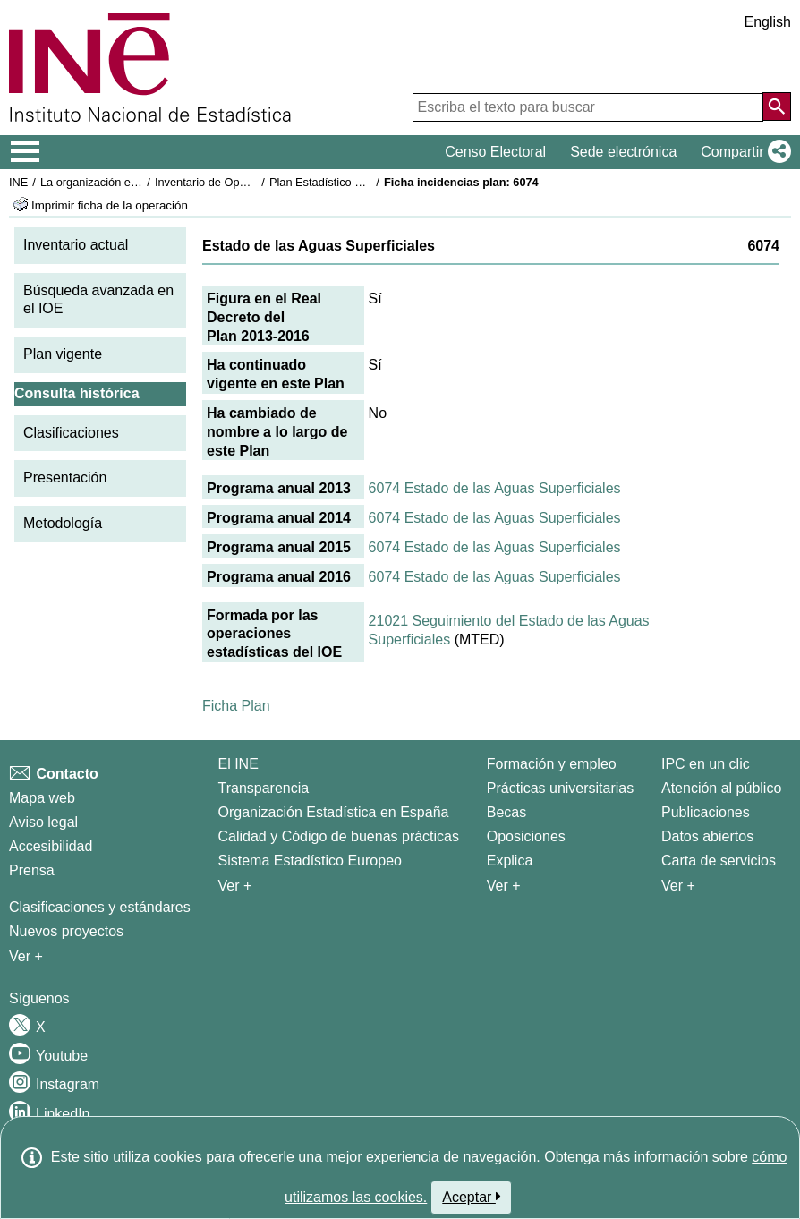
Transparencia (264, 788)
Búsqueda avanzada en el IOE (98, 300)
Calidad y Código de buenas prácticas (339, 836)
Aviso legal (43, 822)
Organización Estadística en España (333, 812)
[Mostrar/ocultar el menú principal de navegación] (25, 152)
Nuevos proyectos (66, 931)
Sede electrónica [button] (623, 151)
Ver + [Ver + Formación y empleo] (504, 885)
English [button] (768, 22)
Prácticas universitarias (560, 788)
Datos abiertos (707, 836)
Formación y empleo (552, 763)
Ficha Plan (236, 705)
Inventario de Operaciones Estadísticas (254, 182)
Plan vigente (62, 354)
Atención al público (721, 788)
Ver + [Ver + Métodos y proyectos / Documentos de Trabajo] (26, 956)
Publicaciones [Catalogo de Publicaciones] (705, 812)
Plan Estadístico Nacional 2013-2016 (363, 182)
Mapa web (42, 798)
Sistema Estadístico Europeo (310, 860)
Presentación (64, 477)
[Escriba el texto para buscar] (588, 107)
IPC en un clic (705, 763)
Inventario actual (75, 244)
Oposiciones (526, 836)
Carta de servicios (718, 860)
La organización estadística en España (138, 182)
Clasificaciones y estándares (100, 907)
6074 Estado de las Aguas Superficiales (495, 488)
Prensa (32, 870)
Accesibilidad (50, 846)
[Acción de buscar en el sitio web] (776, 106)
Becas (506, 812)
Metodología (62, 523)
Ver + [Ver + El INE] (235, 885)
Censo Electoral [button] (495, 151)
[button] (742, 152)
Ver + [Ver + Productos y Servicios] (678, 885)
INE (18, 182)
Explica (510, 860)
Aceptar (471, 1197)
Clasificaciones (71, 432)
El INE (238, 763)
